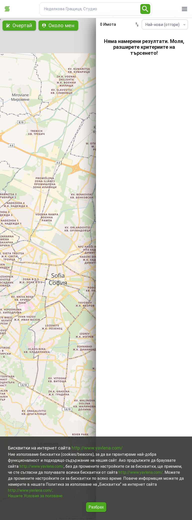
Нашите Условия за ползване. (35, 496)
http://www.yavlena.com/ (97, 447)
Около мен (58, 25)
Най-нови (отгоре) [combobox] (162, 24)
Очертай (19, 25)
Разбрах (96, 507)
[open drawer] (184, 9)
